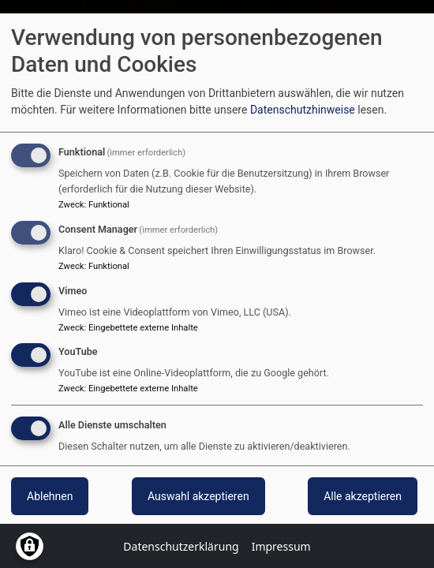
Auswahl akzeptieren (198, 496)
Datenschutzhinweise (302, 109)
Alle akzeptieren (363, 496)
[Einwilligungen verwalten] (29, 546)
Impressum (281, 546)
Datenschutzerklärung (180, 546)
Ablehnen (50, 496)
